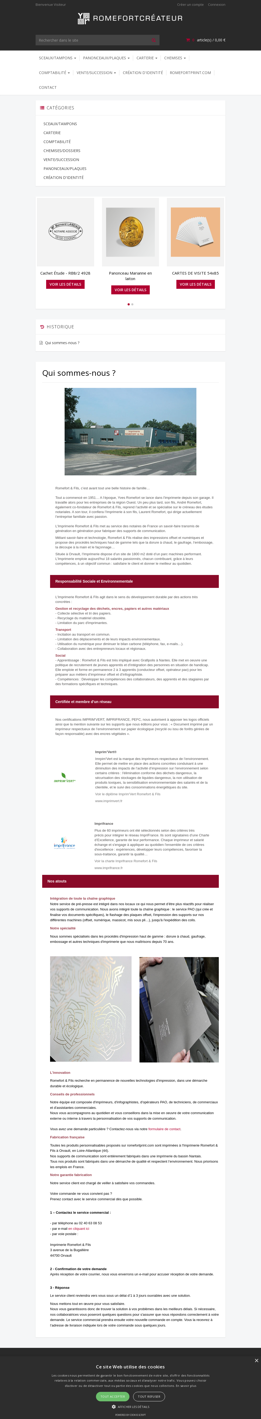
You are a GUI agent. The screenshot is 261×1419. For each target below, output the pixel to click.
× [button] (256, 1361)
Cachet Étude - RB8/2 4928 (65, 273)
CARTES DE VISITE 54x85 (195, 273)
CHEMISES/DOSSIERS (61, 150)
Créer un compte (190, 4)
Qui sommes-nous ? (62, 342)
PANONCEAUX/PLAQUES (106, 57)
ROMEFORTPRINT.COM (190, 72)
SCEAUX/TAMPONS (57, 57)
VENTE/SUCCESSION (96, 72)
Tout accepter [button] (112, 1396)
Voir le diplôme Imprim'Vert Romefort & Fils (127, 794)
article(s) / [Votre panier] (205, 39)
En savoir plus (186, 1386)
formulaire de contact (164, 1129)
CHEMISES (175, 57)
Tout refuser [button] (149, 1396)
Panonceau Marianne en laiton (130, 275)
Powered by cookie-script (130, 1415)
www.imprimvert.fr (108, 801)
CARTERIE (147, 57)
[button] (130, 1406)
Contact (48, 87)
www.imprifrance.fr (109, 868)
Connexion (216, 4)
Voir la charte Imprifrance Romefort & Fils (126, 861)
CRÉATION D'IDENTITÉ (143, 72)
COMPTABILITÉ (54, 72)
